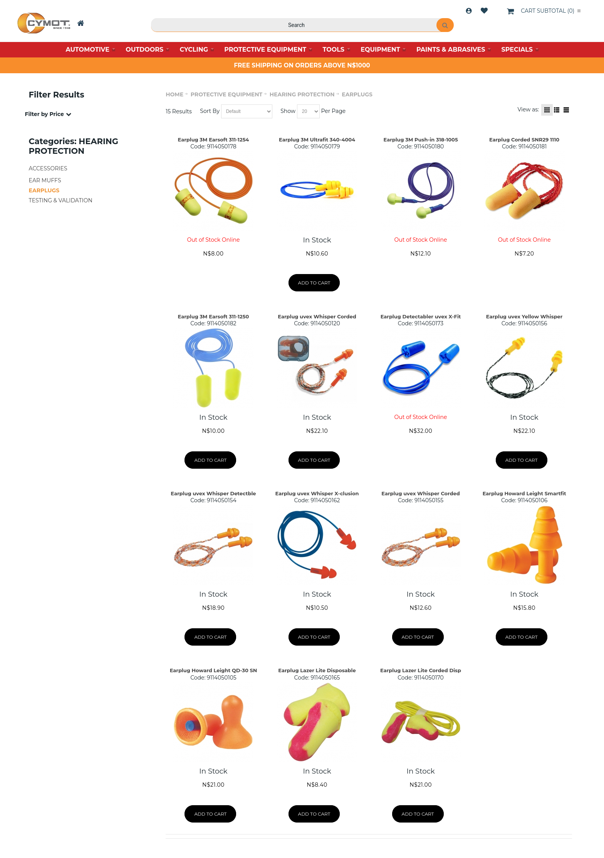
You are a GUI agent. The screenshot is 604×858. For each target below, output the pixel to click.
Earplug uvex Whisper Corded (317, 316)
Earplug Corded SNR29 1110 (524, 139)
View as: (528, 109)
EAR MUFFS (45, 180)
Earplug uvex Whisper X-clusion (317, 493)
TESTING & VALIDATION (60, 200)
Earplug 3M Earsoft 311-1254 (213, 139)
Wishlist (484, 11)
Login (468, 11)
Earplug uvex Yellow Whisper (524, 316)
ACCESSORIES (48, 168)
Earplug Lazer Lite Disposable (317, 670)
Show (287, 111)
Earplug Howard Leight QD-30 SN (213, 670)
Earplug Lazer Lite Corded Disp (420, 670)
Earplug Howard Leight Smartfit (524, 493)
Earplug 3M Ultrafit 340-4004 (317, 139)
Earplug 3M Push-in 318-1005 (420, 139)
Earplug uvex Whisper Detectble (213, 493)
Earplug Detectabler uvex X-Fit (421, 316)
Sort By (210, 111)
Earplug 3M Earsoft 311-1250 (213, 316)
